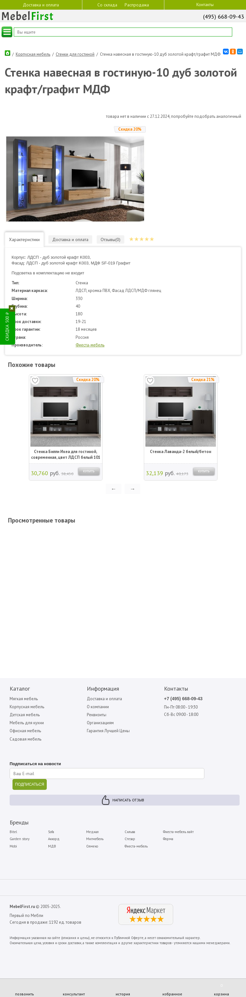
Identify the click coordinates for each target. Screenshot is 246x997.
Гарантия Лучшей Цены (108, 731)
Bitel (13, 832)
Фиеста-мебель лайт (178, 832)
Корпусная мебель (33, 54)
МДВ (52, 846)
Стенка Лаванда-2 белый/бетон (180, 451)
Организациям (100, 722)
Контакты (205, 4)
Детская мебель (25, 714)
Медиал (92, 832)
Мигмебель (94, 839)
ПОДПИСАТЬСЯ (29, 784)
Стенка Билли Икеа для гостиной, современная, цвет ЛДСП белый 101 (65, 454)
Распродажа (137, 5)
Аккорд (54, 839)
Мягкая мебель (24, 698)
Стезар (130, 839)
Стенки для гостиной (75, 54)
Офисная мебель (25, 731)
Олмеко (92, 846)
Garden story (19, 839)
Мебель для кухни (27, 722)
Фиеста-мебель (90, 345)
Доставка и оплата (41, 4)
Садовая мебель (25, 739)
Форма (168, 839)
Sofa (51, 832)
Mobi (13, 846)
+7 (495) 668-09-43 (183, 698)
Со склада (107, 4)
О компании (98, 706)
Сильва (130, 832)
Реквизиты (96, 714)
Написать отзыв (128, 800)
